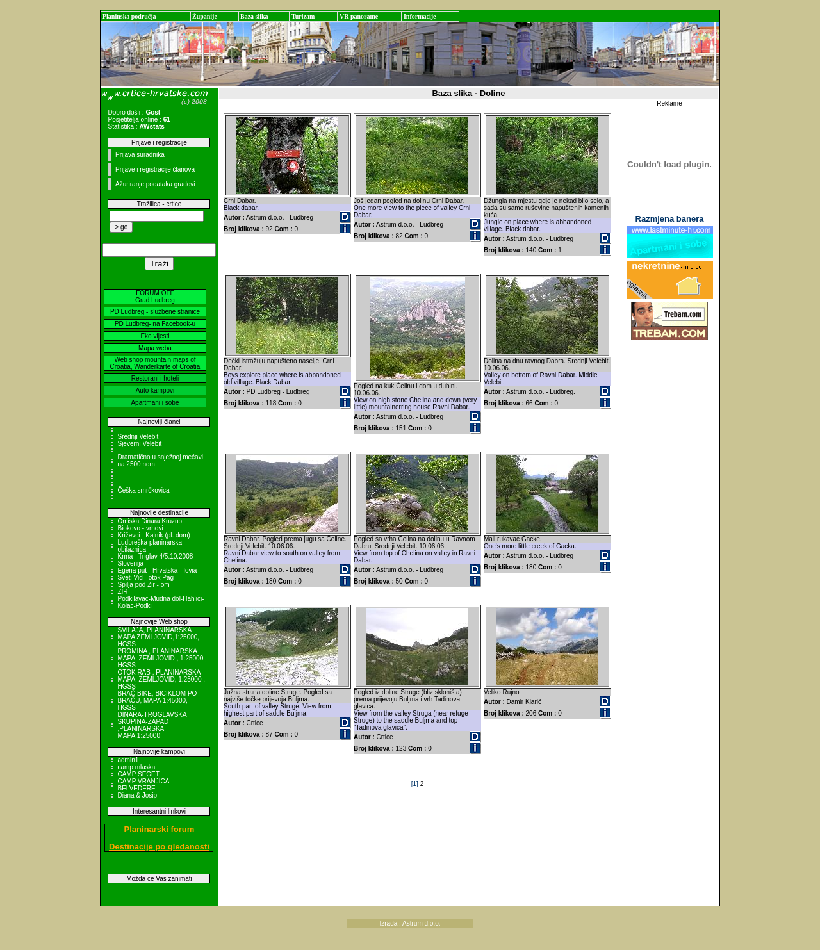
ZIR (122, 591)
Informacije (420, 16)
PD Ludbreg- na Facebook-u (155, 323)
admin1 (127, 760)
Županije (204, 16)
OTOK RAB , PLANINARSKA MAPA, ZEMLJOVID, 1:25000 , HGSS (161, 679)
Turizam (303, 16)
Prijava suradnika (140, 154)
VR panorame (359, 16)
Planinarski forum (159, 829)
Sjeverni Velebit (139, 443)
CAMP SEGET (138, 774)
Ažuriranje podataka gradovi (155, 184)
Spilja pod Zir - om (143, 584)
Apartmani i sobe (155, 402)
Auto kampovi (155, 390)
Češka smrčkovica (143, 490)
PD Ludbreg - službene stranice (155, 311)
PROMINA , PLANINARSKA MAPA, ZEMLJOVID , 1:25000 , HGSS (161, 658)
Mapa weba (155, 348)
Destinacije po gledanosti (159, 846)
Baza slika (254, 16)
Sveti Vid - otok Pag (145, 577)
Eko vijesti (154, 336)
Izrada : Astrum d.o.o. (409, 923)
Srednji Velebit (137, 436)
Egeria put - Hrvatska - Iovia (157, 570)
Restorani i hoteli (155, 378)
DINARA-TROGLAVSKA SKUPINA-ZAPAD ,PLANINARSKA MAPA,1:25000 (151, 725)
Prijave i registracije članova (155, 169)
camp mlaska (136, 767)
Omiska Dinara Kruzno (149, 521)
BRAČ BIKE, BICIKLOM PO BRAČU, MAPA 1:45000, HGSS (157, 700)
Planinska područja (129, 16)
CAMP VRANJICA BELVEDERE (142, 785)
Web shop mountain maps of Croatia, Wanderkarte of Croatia (155, 363)
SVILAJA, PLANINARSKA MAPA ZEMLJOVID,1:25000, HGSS (158, 637)
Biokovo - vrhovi (140, 528)
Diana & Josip (137, 795)
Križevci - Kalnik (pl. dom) (153, 535)
